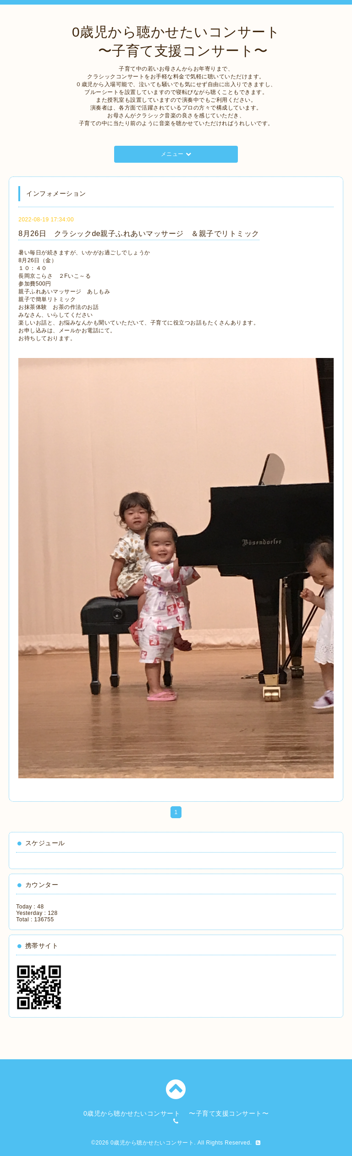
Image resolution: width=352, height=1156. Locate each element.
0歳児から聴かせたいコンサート (152, 1142)
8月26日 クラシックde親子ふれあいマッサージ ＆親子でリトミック (138, 233)
